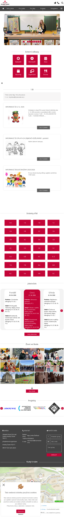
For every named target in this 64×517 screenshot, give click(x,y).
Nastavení (20, 514)
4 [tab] (29, 41)
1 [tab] (23, 41)
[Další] (61, 310)
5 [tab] (31, 41)
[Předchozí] (2, 310)
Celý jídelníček (32, 334)
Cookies (44, 505)
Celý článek (43, 127)
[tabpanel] (32, 29)
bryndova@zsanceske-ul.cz (16, 97)
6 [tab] (33, 41)
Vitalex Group (41, 509)
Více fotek (32, 391)
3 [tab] (27, 41)
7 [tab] (36, 41)
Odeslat (54, 455)
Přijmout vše (21, 511)
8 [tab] (38, 41)
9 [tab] (40, 41)
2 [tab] (25, 41)
